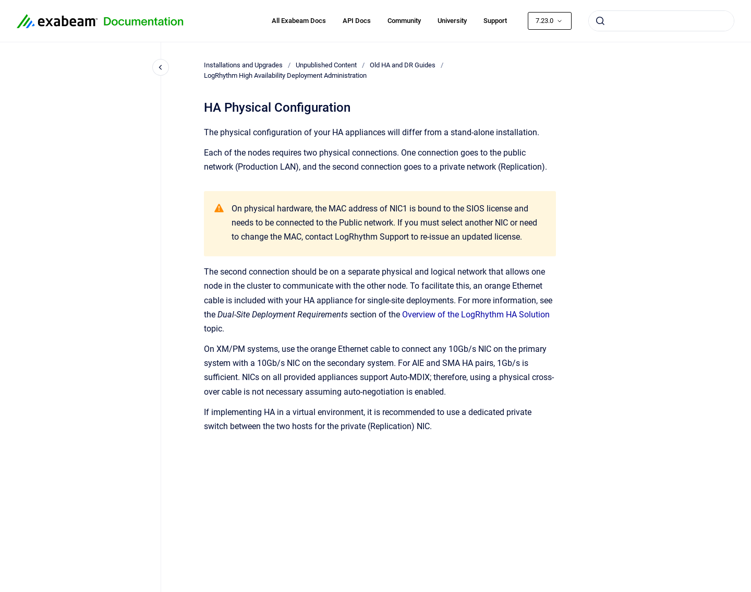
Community (404, 21)
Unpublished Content (326, 65)
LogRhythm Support (372, 237)
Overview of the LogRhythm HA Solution (476, 314)
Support (495, 21)
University (452, 21)
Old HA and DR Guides (402, 65)
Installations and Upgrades (243, 65)
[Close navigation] (160, 67)
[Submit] (600, 21)
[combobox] (661, 21)
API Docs (357, 21)
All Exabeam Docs (299, 21)
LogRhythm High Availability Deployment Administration (285, 75)
